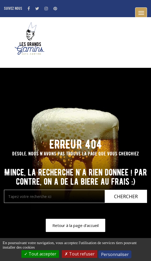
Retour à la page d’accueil (75, 225)
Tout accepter (40, 254)
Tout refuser (80, 254)
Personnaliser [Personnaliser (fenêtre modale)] (115, 254)
